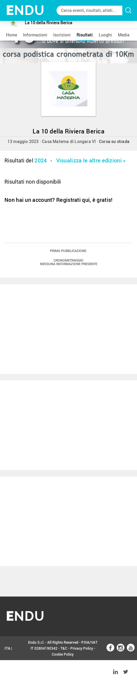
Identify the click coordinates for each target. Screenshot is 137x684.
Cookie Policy (63, 654)
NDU (25, 10)
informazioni (35, 35)
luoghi (105, 35)
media (124, 35)
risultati (85, 35)
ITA (7, 648)
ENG (8, 672)
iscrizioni (62, 35)
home (11, 35)
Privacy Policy (81, 648)
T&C (63, 648)
